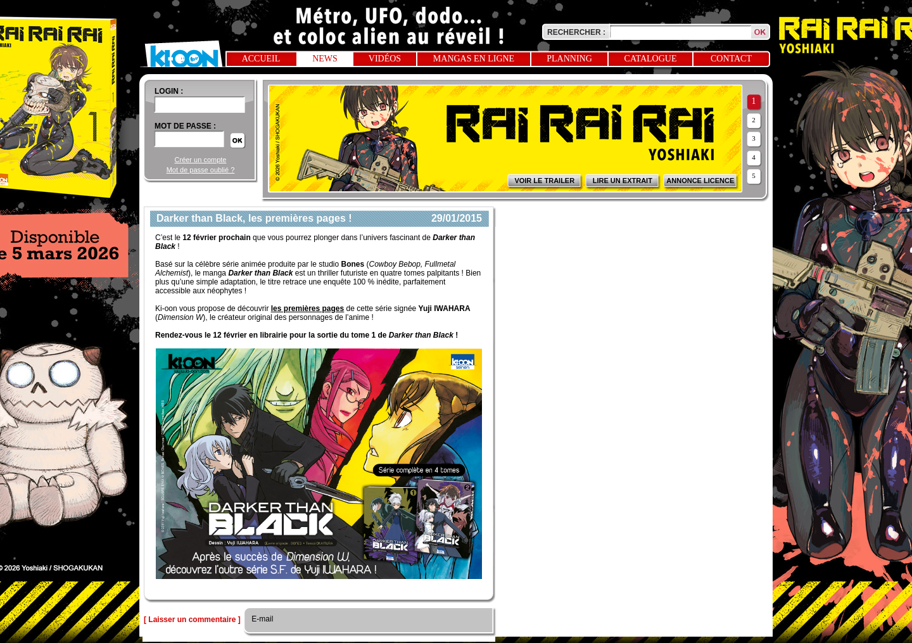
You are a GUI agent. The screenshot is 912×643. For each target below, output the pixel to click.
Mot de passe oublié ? (201, 170)
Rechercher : (576, 32)
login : (169, 91)
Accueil (261, 58)
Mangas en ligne (473, 58)
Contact (731, 58)
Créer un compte (201, 159)
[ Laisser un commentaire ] (192, 619)
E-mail (261, 618)
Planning (569, 58)
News (325, 58)
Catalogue (650, 58)
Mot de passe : (185, 126)
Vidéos (385, 58)
